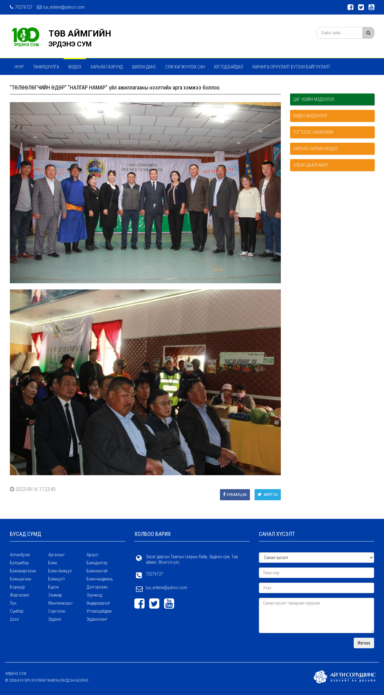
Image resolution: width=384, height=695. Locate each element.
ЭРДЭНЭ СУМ (70, 44)
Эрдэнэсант (97, 619)
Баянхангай (97, 570)
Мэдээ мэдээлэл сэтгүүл (40, 83)
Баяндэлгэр (97, 562)
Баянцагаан (20, 578)
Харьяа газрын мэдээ (315, 148)
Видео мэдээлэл (310, 115)
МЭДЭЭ (74, 66)
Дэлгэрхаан (97, 586)
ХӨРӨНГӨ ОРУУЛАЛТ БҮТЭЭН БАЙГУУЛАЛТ (291, 66)
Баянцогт (56, 578)
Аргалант (56, 554)
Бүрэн (53, 586)
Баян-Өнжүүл (60, 570)
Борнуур (17, 586)
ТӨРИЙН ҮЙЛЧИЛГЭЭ (93, 83)
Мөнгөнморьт (60, 603)
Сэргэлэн (56, 611)
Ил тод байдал (228, 66)
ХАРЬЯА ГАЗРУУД (107, 66)
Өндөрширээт (98, 603)
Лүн (13, 603)
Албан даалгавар (310, 165)
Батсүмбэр (19, 562)
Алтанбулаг (20, 554)
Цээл (14, 619)
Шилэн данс (144, 66)
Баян (52, 562)
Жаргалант (19, 595)
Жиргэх (268, 494)
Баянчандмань (100, 578)
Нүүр (19, 66)
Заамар (55, 595)
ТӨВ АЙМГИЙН (80, 33)
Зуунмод (94, 595)
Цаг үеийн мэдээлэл (313, 99)
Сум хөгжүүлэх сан (185, 66)
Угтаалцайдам (99, 611)
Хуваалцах (235, 494)
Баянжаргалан (23, 570)
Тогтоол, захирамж (313, 132)
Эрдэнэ (54, 619)
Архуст (92, 554)
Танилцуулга (46, 66)
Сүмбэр (16, 611)
